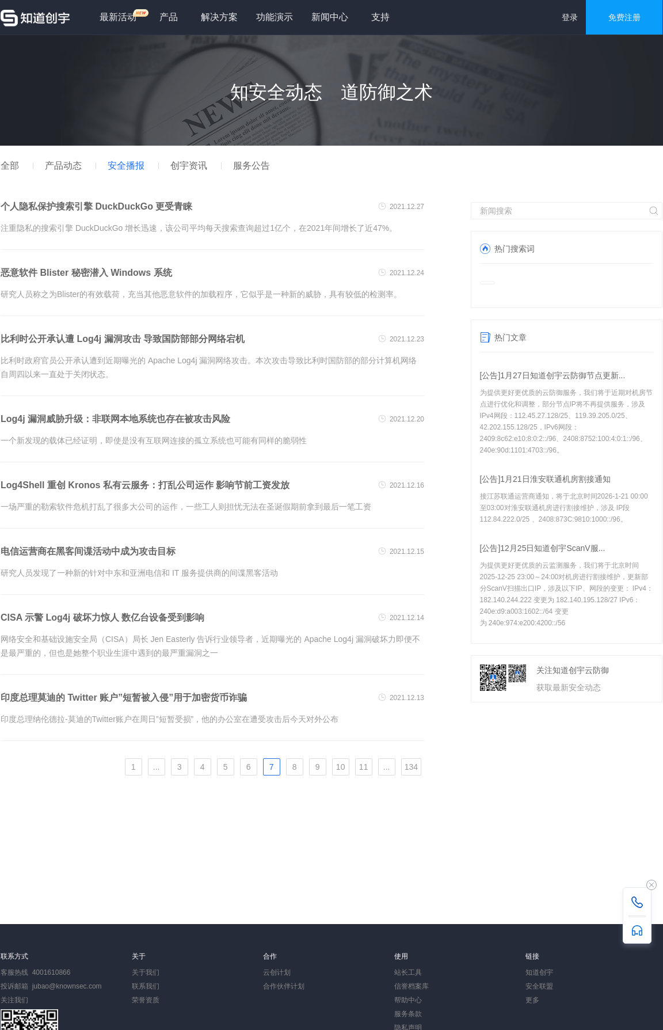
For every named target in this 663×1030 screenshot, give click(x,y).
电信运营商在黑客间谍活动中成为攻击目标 (88, 551)
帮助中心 (408, 1000)
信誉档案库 (411, 986)
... (156, 766)
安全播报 (126, 165)
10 (340, 766)
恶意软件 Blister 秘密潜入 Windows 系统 (86, 273)
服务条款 (408, 1014)
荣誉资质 (145, 1000)
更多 (532, 1000)
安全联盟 (539, 986)
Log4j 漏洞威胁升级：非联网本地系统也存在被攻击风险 (115, 419)
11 (363, 766)
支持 (380, 17)
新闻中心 (329, 17)
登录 (570, 17)
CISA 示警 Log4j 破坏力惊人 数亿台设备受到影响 (102, 617)
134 (411, 766)
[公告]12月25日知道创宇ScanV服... (542, 548)
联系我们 (145, 986)
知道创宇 (539, 972)
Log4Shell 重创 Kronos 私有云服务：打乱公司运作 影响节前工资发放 (145, 485)
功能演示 (274, 17)
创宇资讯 (188, 165)
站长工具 (408, 972)
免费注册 (624, 17)
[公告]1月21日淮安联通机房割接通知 (545, 479)
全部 (10, 165)
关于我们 (145, 972)
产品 (168, 17)
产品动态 (63, 165)
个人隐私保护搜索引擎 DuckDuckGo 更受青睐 (96, 206)
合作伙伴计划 (283, 986)
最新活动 (123, 15)
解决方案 (219, 17)
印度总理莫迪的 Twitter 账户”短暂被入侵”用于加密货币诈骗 (124, 697)
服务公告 (251, 165)
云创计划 (277, 972)
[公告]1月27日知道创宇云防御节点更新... (553, 375)
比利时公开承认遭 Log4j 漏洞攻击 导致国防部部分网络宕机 (123, 339)
